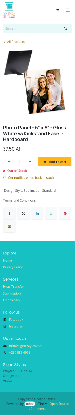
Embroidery (11, 300)
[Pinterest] (65, 213)
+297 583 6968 (19, 352)
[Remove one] (9, 161)
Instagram (16, 326)
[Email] (9, 226)
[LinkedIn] (37, 213)
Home (7, 260)
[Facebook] (9, 213)
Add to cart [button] (55, 162)
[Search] (65, 28)
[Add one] (30, 161)
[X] (23, 213)
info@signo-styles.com (25, 346)
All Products (14, 41)
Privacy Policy (13, 267)
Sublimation (12, 293)
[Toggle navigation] (67, 9)
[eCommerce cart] (57, 10)
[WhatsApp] (51, 213)
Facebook (16, 319)
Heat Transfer (13, 286)
